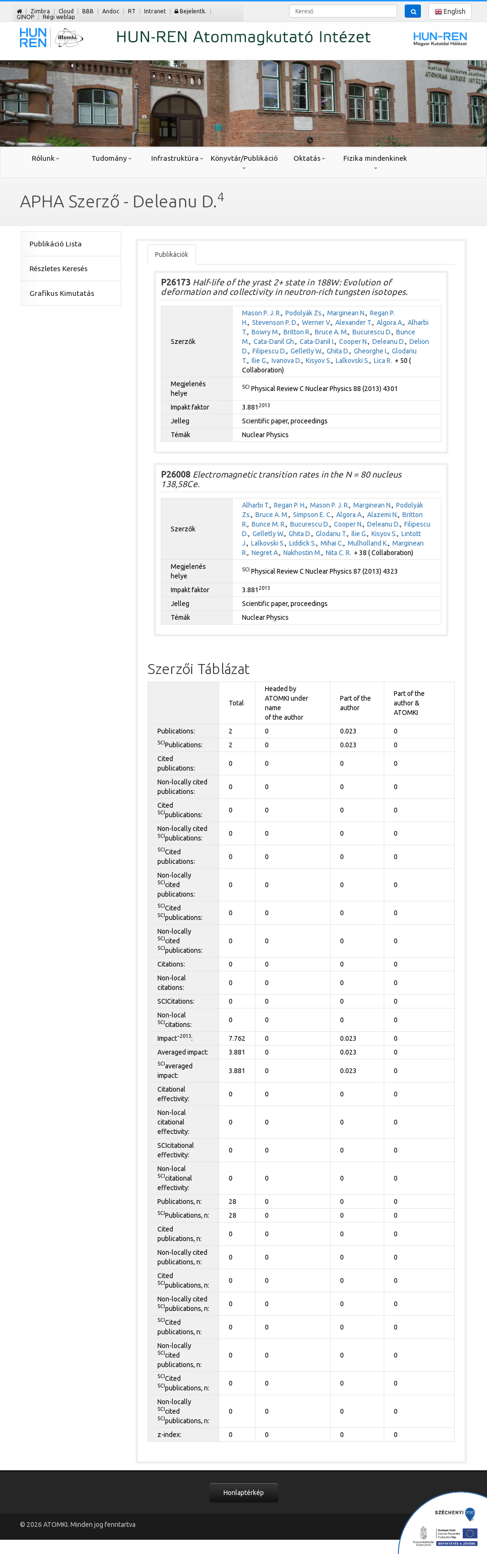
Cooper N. (353, 341)
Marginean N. (346, 313)
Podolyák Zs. (304, 313)
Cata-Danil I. (317, 341)
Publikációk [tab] (171, 254)
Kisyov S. (318, 360)
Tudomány (111, 158)
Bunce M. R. (269, 524)
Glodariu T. (331, 534)
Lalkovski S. (353, 360)
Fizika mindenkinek (375, 161)
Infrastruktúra (177, 158)
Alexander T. (353, 322)
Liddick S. (302, 543)
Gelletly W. (306, 351)
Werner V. (316, 322)
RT (132, 11)
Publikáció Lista (55, 244)
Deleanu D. (388, 341)
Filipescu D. (269, 351)
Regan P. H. (290, 505)
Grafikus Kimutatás (61, 293)
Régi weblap (59, 17)
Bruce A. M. (331, 332)
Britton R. (297, 332)
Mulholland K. (368, 543)
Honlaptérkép (244, 1492)
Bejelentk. (190, 11)
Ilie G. (259, 360)
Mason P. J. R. (261, 313)
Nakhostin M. (302, 553)
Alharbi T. (256, 505)
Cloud (66, 11)
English (450, 12)
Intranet (155, 11)
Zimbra (40, 11)
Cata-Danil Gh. (274, 341)
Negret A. (265, 553)
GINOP (25, 17)
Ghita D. (338, 351)
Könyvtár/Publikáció (244, 161)
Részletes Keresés (58, 268)
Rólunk (45, 158)
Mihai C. (332, 543)
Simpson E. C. (312, 514)
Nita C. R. (338, 553)
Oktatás (309, 158)
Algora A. (390, 322)
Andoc (110, 11)
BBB (88, 11)
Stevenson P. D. (275, 322)
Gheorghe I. (371, 351)
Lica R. (383, 360)
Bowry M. (265, 332)
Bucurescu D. (372, 332)
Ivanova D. (287, 360)
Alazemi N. (382, 514)
